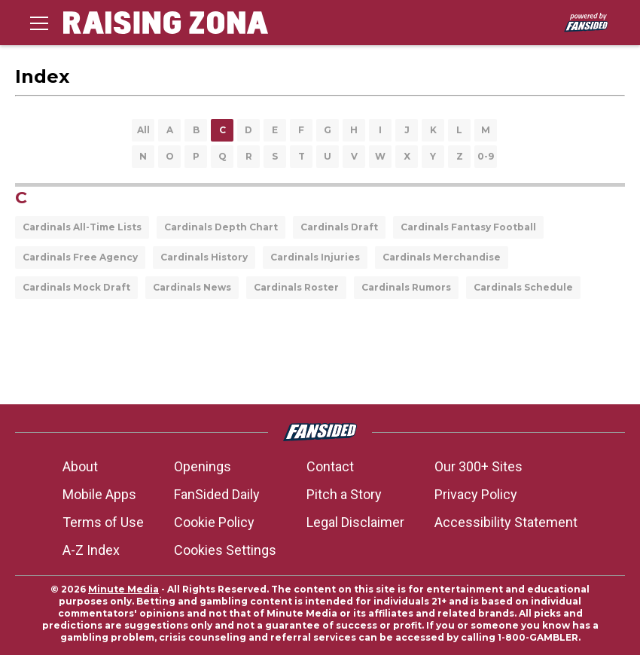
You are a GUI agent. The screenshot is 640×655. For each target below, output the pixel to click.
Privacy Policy (475, 494)
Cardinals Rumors (406, 287)
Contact (330, 466)
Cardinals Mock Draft (76, 287)
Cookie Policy (214, 522)
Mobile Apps (99, 494)
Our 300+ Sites (478, 466)
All (143, 130)
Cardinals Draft (339, 227)
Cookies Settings (225, 550)
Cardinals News (192, 287)
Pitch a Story (344, 494)
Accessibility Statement (506, 522)
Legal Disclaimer (355, 522)
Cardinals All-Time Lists (82, 227)
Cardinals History (204, 257)
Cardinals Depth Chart (221, 227)
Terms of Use (103, 522)
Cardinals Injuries (315, 257)
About (80, 466)
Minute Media (123, 589)
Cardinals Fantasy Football (468, 227)
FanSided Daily (217, 494)
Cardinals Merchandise (441, 257)
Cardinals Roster (296, 287)
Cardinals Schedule (523, 287)
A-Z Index (91, 550)
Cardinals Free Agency (80, 257)
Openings (202, 466)
